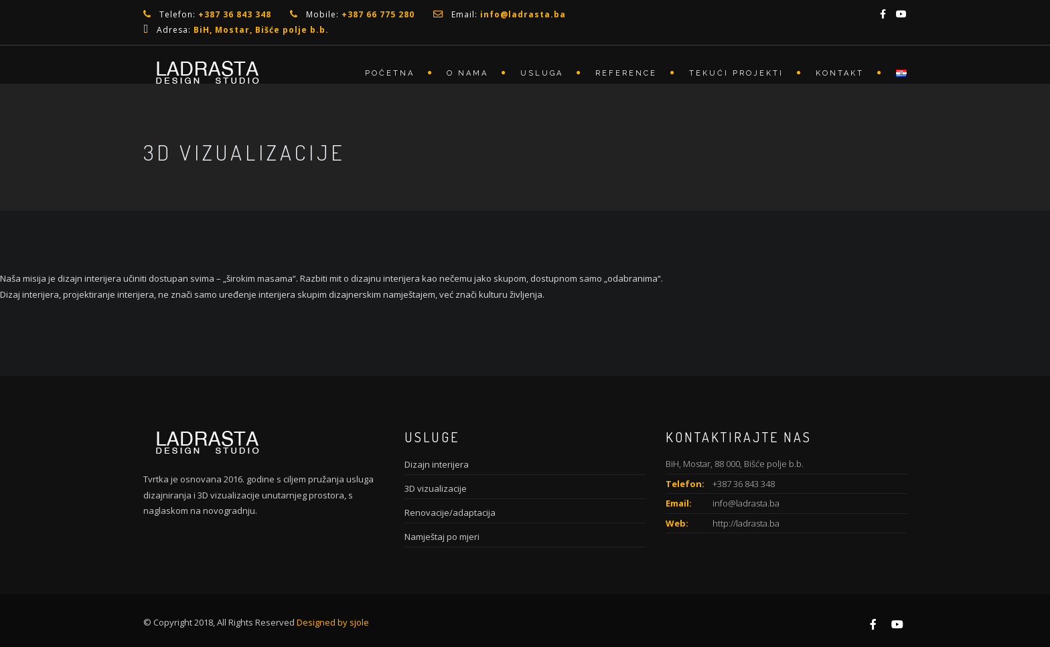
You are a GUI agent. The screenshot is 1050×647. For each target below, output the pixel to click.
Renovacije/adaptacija (450, 512)
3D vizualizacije (435, 488)
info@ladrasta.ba (745, 503)
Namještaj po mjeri (441, 537)
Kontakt (840, 73)
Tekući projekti (736, 73)
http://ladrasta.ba (745, 523)
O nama (467, 73)
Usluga (541, 73)
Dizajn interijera (436, 464)
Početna (390, 73)
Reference (626, 73)
